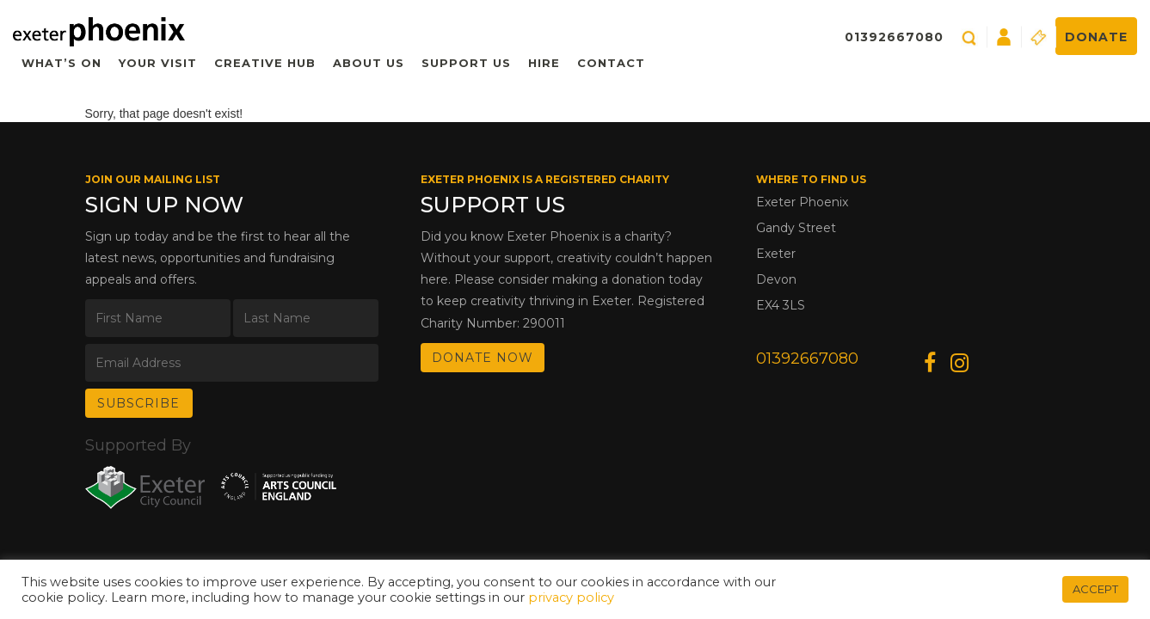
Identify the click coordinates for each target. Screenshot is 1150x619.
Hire (544, 63)
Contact (611, 63)
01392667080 (894, 37)
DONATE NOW (482, 357)
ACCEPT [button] (1095, 589)
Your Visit (158, 63)
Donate (1096, 37)
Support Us (466, 63)
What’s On (61, 63)
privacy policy (571, 597)
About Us (368, 63)
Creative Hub (265, 63)
